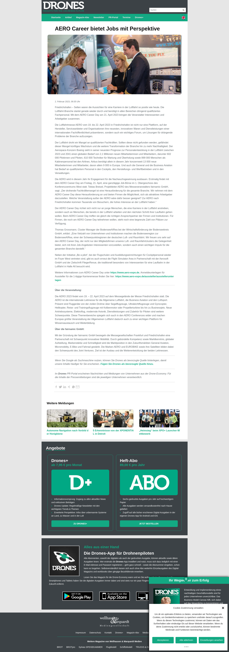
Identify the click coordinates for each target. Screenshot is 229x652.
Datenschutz (95, 632)
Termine (127, 17)
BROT (60, 647)
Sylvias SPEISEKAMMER (91, 647)
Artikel (68, 17)
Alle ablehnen (186, 640)
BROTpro (70, 647)
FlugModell (111, 647)
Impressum (81, 632)
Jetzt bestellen (149, 523)
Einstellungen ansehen (211, 640)
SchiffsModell (126, 647)
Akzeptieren (163, 640)
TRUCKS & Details (144, 647)
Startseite (56, 17)
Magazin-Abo (82, 17)
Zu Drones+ (80, 523)
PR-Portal (113, 17)
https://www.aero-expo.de (124, 272)
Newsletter (99, 17)
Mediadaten (148, 632)
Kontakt (108, 632)
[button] (223, 607)
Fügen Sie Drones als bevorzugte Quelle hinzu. (127, 364)
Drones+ (139, 17)
